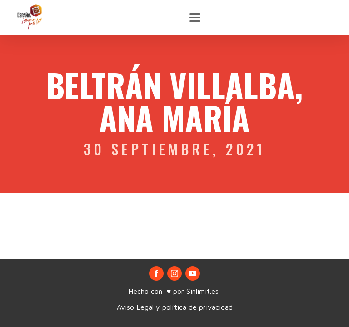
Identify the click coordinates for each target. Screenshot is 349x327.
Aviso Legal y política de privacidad (175, 307)
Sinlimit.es (203, 291)
